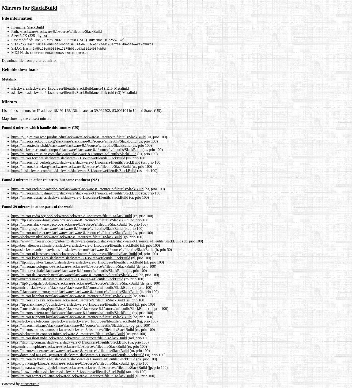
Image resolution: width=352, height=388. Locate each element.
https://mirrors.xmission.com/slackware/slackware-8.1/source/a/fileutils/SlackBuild (73, 154)
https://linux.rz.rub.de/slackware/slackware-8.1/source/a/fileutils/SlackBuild (68, 271)
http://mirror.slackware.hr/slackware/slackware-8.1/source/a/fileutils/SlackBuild (71, 287)
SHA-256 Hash (22, 44)
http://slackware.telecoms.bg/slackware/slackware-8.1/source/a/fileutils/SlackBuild (73, 321)
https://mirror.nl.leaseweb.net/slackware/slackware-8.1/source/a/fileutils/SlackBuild (74, 254)
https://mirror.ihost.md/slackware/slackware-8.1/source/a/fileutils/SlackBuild (69, 338)
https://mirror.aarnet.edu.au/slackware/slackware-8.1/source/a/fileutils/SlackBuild (72, 376)
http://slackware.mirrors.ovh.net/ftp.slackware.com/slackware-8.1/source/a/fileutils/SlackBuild (82, 250)
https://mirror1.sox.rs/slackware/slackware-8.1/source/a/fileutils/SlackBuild (68, 300)
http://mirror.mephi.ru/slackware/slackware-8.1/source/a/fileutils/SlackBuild (68, 346)
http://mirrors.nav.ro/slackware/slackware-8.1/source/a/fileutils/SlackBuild (67, 279)
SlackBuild (44, 8)
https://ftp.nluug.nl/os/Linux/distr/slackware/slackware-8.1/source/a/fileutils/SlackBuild (77, 262)
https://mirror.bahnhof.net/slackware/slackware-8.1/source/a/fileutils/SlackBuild (71, 296)
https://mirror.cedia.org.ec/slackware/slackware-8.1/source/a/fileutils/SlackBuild (71, 216)
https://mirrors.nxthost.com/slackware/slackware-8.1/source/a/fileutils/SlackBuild (72, 330)
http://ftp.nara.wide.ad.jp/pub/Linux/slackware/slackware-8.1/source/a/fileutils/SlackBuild (79, 368)
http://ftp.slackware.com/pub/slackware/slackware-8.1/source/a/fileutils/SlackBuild (73, 171)
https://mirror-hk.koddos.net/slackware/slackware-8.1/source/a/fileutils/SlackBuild (73, 359)
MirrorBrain (29, 384)
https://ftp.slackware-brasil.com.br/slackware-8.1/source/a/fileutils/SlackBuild (70, 220)
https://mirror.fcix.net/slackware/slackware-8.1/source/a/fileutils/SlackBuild (68, 158)
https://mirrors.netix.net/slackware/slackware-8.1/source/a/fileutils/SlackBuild (70, 325)
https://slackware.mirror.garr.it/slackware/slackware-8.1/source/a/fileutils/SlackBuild (75, 292)
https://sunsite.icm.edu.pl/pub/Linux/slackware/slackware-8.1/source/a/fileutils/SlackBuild (79, 309)
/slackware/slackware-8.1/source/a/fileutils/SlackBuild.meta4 (57, 88)
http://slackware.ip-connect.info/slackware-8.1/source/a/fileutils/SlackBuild (68, 334)
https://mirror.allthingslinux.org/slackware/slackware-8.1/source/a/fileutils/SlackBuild (75, 193)
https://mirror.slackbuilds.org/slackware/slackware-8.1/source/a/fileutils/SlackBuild (73, 141)
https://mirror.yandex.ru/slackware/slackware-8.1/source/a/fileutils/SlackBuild (70, 351)
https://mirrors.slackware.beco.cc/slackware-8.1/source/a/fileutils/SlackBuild (69, 224)
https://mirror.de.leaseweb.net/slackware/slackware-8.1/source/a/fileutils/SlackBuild (74, 275)
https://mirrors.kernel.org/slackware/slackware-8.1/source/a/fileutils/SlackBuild (71, 166)
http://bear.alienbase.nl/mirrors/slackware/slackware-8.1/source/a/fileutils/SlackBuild (75, 245)
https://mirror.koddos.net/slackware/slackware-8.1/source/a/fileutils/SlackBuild (70, 258)
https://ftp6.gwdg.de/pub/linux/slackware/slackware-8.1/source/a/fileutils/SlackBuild (75, 283)
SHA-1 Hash (20, 48)
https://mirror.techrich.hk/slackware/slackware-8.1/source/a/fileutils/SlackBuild (71, 145)
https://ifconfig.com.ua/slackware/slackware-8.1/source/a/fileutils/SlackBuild (69, 342)
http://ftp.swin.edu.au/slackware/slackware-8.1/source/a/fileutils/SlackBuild (68, 372)
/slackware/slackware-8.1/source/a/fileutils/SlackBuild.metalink (59, 93)
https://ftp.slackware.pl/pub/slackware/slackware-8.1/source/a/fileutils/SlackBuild (72, 304)
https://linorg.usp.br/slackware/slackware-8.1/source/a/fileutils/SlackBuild (67, 229)
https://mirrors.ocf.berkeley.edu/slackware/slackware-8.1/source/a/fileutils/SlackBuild (75, 162)
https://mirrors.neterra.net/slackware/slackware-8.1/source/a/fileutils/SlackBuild (71, 313)
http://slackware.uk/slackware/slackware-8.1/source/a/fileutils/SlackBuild (66, 237)
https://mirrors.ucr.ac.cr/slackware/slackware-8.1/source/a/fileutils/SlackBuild (69, 197)
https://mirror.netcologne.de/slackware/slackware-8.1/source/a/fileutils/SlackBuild (73, 266)
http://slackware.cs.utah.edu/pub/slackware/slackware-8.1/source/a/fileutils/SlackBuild (76, 150)
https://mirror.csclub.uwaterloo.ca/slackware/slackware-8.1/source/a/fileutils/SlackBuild (77, 189)
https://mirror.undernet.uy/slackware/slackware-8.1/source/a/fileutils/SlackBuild (71, 233)
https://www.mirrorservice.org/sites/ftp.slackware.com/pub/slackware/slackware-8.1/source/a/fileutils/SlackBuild (96, 241)
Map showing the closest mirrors (26, 119)
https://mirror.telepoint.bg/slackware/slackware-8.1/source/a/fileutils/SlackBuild (71, 317)
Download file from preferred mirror (29, 60)
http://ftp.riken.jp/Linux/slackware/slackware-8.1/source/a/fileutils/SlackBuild (70, 363)
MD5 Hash (19, 53)
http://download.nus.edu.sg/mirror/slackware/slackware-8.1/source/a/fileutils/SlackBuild (77, 355)
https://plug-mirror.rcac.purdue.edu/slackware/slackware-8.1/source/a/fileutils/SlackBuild (78, 137)
